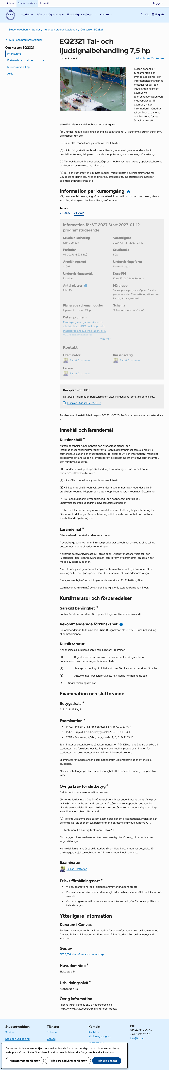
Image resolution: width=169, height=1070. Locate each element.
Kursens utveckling (18, 67)
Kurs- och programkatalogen (60, 29)
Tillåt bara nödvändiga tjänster (68, 1060)
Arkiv (10, 73)
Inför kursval (14, 53)
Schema (52, 1032)
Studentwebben (27, 3)
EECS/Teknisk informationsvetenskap (82, 954)
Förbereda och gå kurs (20, 60)
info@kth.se (137, 1038)
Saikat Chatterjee (77, 868)
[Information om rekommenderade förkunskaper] (121, 624)
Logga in (158, 3)
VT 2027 (79, 212)
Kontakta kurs (96, 1042)
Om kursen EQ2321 (92, 29)
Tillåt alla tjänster (106, 1060)
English (159, 14)
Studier (35, 29)
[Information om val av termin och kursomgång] (128, 191)
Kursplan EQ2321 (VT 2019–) (84, 403)
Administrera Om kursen (149, 58)
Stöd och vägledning (17, 1038)
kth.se (10, 3)
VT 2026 (65, 212)
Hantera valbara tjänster (25, 1060)
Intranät (44, 3)
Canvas (51, 1038)
